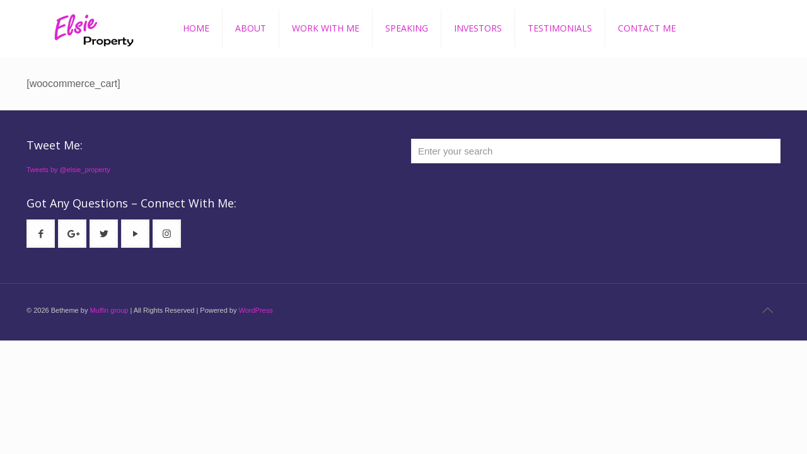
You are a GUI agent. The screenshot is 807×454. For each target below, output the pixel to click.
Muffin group (109, 310)
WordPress (255, 310)
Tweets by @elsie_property (68, 169)
